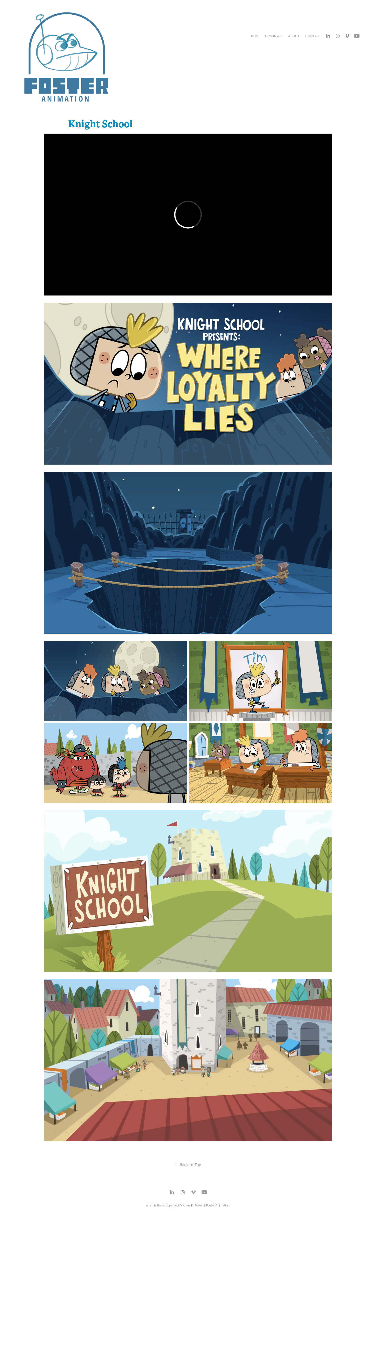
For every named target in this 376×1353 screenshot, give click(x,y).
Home (254, 36)
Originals (273, 36)
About (294, 36)
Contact (313, 36)
